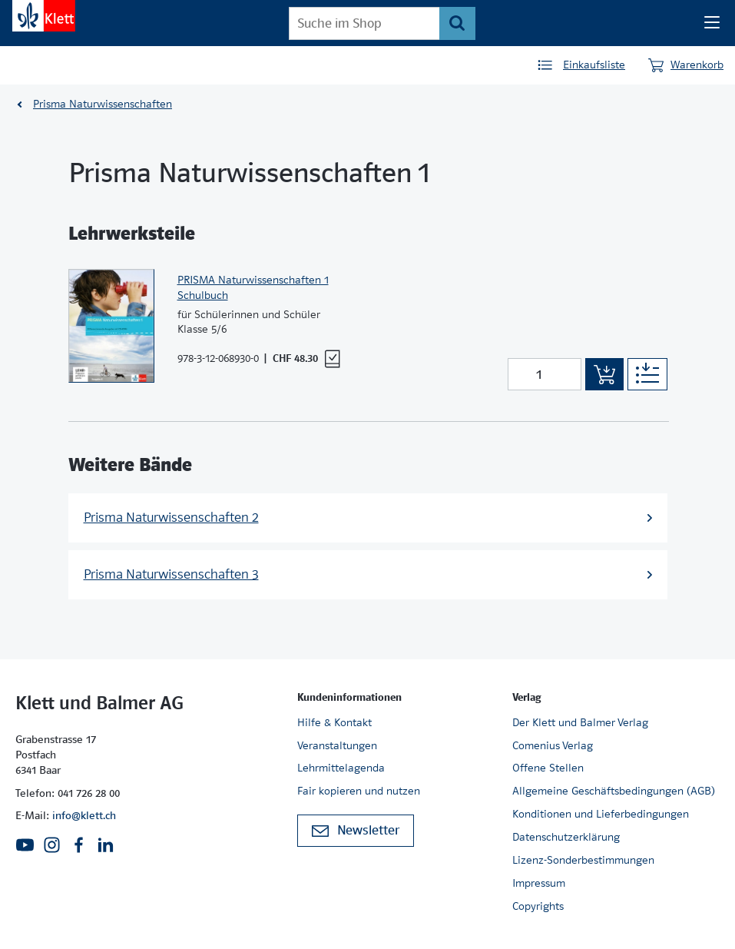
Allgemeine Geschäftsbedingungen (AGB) (613, 791)
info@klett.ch (84, 815)
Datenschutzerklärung (566, 837)
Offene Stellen (548, 768)
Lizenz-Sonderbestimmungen (583, 860)
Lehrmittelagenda (341, 768)
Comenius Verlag (552, 745)
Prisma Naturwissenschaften (102, 104)
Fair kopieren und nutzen (358, 791)
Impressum (538, 883)
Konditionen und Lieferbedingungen (600, 814)
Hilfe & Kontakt (334, 722)
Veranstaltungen (337, 745)
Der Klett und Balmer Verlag (580, 722)
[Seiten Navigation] (712, 23)
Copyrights (538, 906)
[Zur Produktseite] (111, 326)
